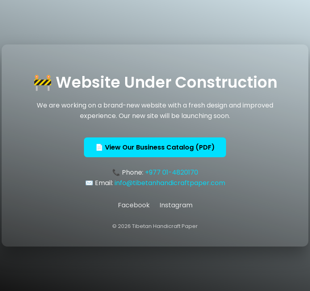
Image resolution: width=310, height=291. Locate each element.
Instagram (176, 205)
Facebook (134, 205)
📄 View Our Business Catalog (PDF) (155, 147)
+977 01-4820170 (171, 172)
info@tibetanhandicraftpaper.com (170, 183)
